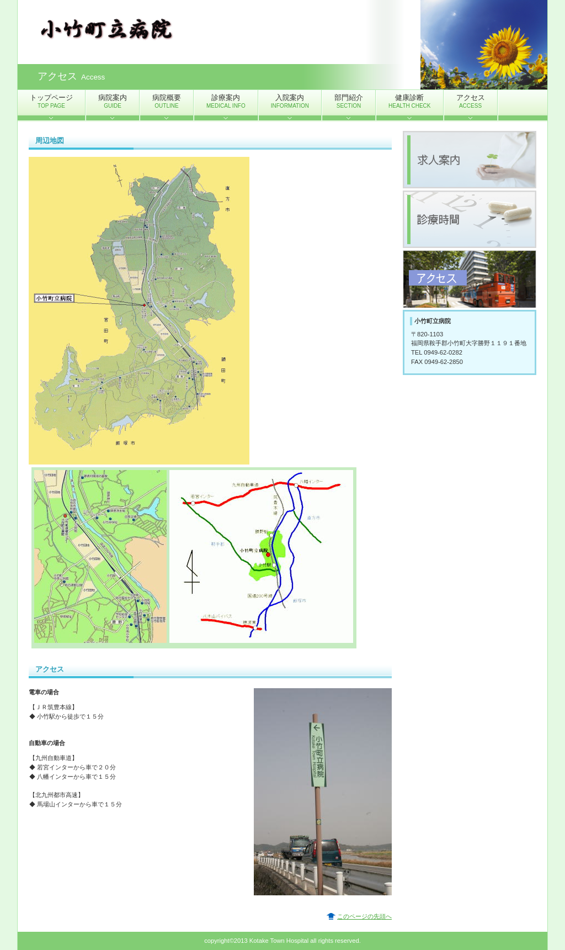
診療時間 (469, 219)
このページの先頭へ (364, 916)
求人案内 (469, 159)
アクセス (469, 279)
